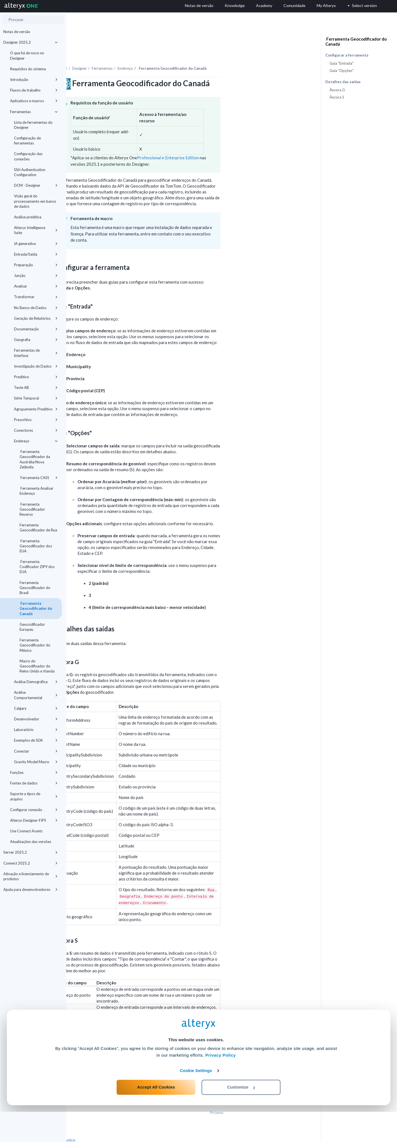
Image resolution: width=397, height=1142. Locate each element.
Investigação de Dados (36, 366)
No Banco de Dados (36, 307)
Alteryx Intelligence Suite (36, 230)
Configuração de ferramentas (27, 140)
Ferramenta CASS (39, 477)
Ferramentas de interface (36, 353)
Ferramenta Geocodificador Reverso (32, 509)
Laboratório (36, 729)
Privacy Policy (220, 1085)
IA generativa (36, 243)
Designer (145, 53)
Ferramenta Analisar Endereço (36, 491)
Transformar (36, 297)
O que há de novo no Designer (27, 55)
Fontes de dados (34, 783)
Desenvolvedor (36, 719)
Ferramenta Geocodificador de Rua (38, 527)
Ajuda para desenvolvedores (30, 889)
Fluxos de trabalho (34, 90)
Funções (34, 772)
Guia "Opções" (342, 70)
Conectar (36, 751)
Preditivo (36, 377)
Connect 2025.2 (30, 863)
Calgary (36, 708)
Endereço (36, 441)
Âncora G (337, 90)
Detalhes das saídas (343, 82)
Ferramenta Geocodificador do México (35, 645)
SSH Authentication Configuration (29, 172)
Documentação (36, 329)
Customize (241, 1117)
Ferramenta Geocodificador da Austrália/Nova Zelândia (35, 459)
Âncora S (337, 97)
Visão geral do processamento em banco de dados (35, 201)
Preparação (36, 265)
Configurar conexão (34, 809)
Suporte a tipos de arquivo (34, 796)
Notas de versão (16, 31)
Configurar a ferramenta (346, 55)
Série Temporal (36, 398)
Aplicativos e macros (34, 101)
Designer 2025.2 (30, 42)
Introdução (34, 79)
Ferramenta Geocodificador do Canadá (36, 608)
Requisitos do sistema (28, 69)
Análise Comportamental (36, 695)
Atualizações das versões (30, 841)
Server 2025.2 (30, 852)
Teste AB (36, 387)
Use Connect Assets (26, 831)
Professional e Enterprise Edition (234, 142)
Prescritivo (36, 419)
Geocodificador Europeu (32, 627)
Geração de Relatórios (36, 318)
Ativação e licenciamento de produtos (30, 876)
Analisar (36, 286)
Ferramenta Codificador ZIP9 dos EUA (37, 566)
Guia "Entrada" (342, 63)
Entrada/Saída (36, 254)
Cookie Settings (196, 1100)
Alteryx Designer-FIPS (34, 820)
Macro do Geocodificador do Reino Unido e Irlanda (37, 666)
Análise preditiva (27, 217)
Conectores (36, 430)
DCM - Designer (36, 185)
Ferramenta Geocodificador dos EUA (36, 546)
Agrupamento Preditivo (36, 409)
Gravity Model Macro (36, 762)
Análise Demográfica (36, 681)
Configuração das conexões (28, 156)
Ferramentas (34, 111)
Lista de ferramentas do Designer (33, 125)
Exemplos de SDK (36, 740)
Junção (36, 275)
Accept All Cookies (156, 1117)
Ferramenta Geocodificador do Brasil (35, 587)
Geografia (36, 339)
